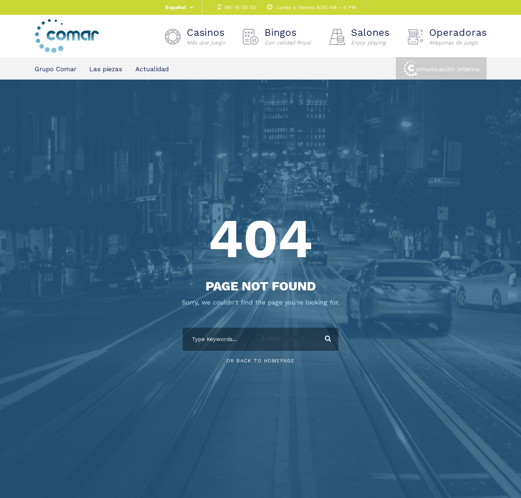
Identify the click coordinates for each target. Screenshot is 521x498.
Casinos (206, 36)
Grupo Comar (55, 69)
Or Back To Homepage (260, 360)
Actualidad (152, 69)
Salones (370, 36)
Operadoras (458, 36)
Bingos (287, 36)
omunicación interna (447, 69)
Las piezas (105, 69)
